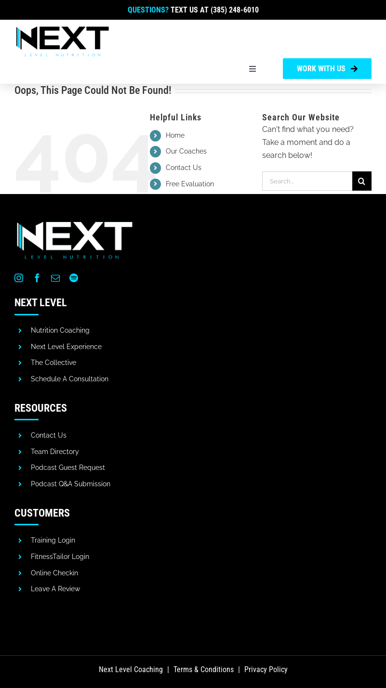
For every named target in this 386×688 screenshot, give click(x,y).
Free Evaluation (190, 184)
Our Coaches (186, 151)
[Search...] (307, 181)
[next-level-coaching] (62, 28)
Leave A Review (55, 589)
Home (175, 135)
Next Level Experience (66, 346)
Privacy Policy (266, 669)
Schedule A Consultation (69, 379)
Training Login (53, 540)
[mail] (55, 277)
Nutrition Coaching (60, 330)
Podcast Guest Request (68, 467)
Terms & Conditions (203, 669)
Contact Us (183, 167)
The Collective (53, 362)
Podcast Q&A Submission (70, 484)
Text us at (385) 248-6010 (215, 9)
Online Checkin (54, 573)
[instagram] (18, 277)
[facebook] (37, 277)
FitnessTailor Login (60, 556)
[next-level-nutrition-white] (74, 221)
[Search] (362, 181)
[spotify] (73, 277)
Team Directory (55, 451)
